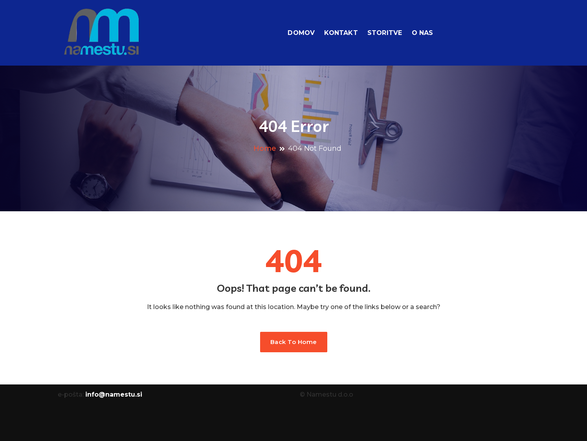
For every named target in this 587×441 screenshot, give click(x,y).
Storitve (384, 33)
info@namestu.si (113, 394)
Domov (301, 33)
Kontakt (341, 33)
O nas (422, 33)
